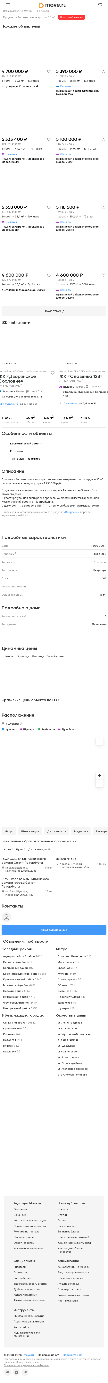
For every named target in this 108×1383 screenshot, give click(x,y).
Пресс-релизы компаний (73, 1237)
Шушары (69, 386)
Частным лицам (68, 1300)
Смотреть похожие (54, 929)
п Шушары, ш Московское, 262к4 (23, 289)
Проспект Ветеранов (72, 956)
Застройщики (22, 1278)
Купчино (10, 729)
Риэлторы (20, 1266)
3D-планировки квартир (29, 1315)
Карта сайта (21, 1327)
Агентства (20, 1272)
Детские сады (56, 831)
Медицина (81, 831)
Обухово (63, 985)
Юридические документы (74, 1242)
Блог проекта (66, 1226)
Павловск (9, 1051)
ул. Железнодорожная (72, 1068)
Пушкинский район (15, 996)
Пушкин (8, 1045)
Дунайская (69, 729)
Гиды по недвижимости (29, 1321)
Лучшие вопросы (68, 1283)
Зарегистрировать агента (30, 1283)
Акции (62, 1220)
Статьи (62, 1214)
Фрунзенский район (16, 1002)
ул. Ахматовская (68, 1057)
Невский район (13, 990)
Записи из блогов (68, 1231)
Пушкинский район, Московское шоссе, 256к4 (23, 228)
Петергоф (9, 1039)
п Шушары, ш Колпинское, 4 (20, 86)
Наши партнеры (24, 1237)
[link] (17, 11)
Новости (63, 1209)
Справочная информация (30, 1226)
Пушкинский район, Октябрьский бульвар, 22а (77, 92)
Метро (8, 831)
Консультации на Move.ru (73, 1266)
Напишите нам (72, 1354)
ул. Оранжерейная (70, 1063)
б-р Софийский (68, 1039)
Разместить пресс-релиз (29, 1300)
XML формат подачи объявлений (27, 1334)
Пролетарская (67, 979)
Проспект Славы (69, 996)
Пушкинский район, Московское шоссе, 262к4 (77, 296)
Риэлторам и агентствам (73, 1295)
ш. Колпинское (67, 1028)
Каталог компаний (25, 1294)
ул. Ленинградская (70, 1022)
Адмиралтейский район (19, 956)
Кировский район (14, 962)
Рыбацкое (48, 729)
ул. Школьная (66, 1045)
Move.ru (20, 1362)
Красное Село (12, 1028)
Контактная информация (30, 1220)
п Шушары (43, 11)
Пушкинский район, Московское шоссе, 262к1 (23, 160)
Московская (66, 962)
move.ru (29, 1354)
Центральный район (16, 1008)
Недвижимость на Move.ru (17, 11)
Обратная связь (24, 1242)
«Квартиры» (71, 512)
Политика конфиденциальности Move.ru (26, 1365)
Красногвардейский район (21, 973)
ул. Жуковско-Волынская (74, 1034)
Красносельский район (18, 979)
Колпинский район (15, 967)
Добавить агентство (27, 1289)
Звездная (8, 391)
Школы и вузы (30, 831)
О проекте (20, 1209)
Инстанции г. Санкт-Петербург (70, 1250)
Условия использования (28, 1248)
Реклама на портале (26, 1231)
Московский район (15, 985)
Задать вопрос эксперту (73, 1272)
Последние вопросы (70, 1278)
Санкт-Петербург (15, 1022)
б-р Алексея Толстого (72, 1074)
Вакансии (20, 1214)
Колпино (9, 1034)
